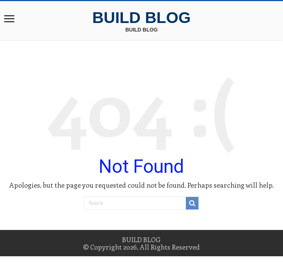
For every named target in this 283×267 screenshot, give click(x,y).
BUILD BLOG (141, 17)
